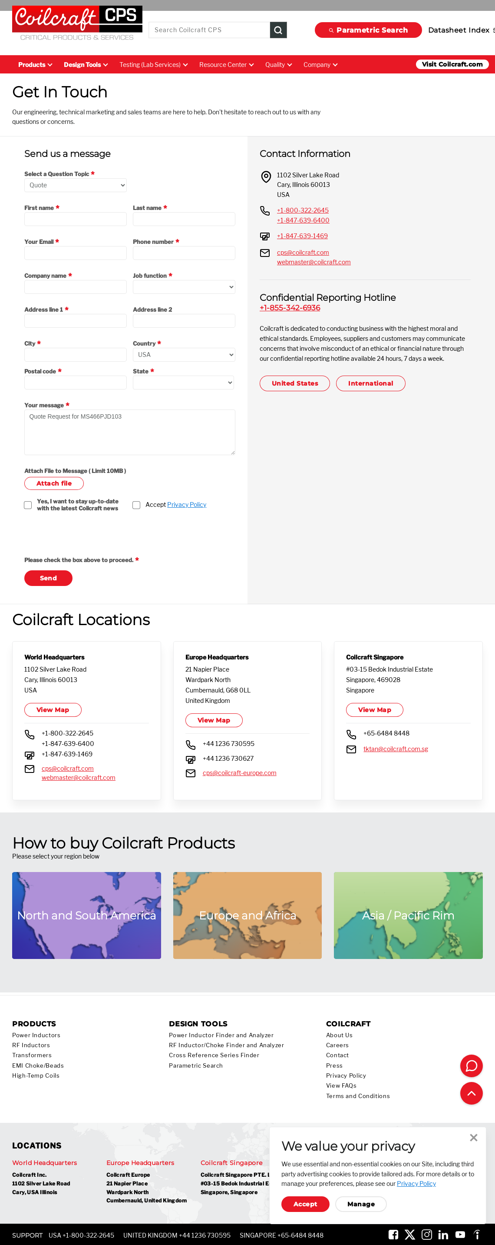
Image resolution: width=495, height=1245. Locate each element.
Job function (150, 275)
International (370, 383)
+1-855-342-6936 (290, 307)
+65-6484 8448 (386, 733)
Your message (44, 405)
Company (320, 64)
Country (144, 343)
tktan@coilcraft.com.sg (395, 748)
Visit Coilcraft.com (452, 64)
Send (48, 578)
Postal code (40, 371)
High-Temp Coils (35, 1075)
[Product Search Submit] (278, 30)
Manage (361, 1204)
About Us (339, 1035)
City (29, 343)
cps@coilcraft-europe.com (240, 772)
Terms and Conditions (358, 1096)
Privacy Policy (186, 504)
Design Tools (85, 64)
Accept (175, 504)
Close (473, 1137)
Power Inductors (36, 1035)
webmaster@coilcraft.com (314, 262)
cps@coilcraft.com (303, 252)
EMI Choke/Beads (38, 1065)
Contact (337, 1055)
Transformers (32, 1055)
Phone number (153, 241)
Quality (278, 64)
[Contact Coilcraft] (471, 1066)
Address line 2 (152, 309)
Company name (45, 275)
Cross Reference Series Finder (214, 1055)
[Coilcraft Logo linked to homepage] (77, 25)
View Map (52, 710)
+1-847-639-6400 (303, 220)
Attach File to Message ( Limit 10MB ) (75, 470)
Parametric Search (368, 30)
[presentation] (90, 539)
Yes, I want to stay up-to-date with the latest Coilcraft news (78, 505)
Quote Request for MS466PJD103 (129, 432)
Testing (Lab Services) (153, 64)
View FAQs (341, 1085)
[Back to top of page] (471, 1093)
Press (334, 1065)
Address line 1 (43, 309)
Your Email (38, 241)
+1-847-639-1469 (302, 236)
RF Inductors (31, 1045)
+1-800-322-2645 (303, 210)
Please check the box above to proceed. (78, 559)
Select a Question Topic (56, 173)
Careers (337, 1045)
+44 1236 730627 (228, 758)
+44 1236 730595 (228, 743)
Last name (147, 207)
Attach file (54, 483)
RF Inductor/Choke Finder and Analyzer (226, 1045)
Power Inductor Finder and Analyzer (221, 1035)
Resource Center (226, 64)
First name (39, 207)
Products (35, 64)
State (140, 371)
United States (295, 383)
